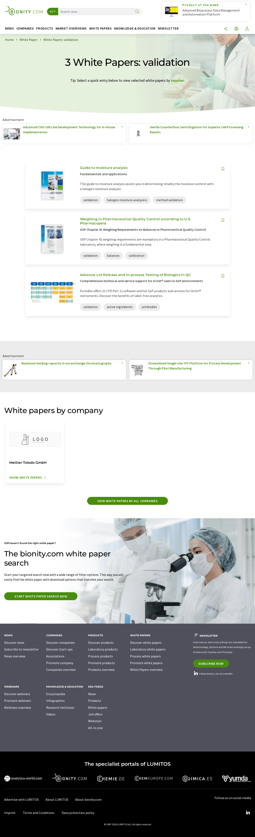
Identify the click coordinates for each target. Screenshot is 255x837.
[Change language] (236, 29)
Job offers (95, 714)
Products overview (101, 669)
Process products (100, 656)
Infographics (55, 700)
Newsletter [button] (168, 28)
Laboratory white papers (148, 649)
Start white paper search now (40, 596)
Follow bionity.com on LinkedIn (213, 673)
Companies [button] (25, 28)
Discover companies (60, 642)
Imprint (10, 813)
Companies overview (61, 669)
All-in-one (95, 728)
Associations (55, 656)
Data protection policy (78, 813)
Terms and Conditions (38, 813)
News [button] (9, 28)
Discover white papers (146, 642)
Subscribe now (211, 663)
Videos (50, 714)
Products (94, 700)
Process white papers (145, 656)
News (92, 694)
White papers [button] (100, 28)
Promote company (59, 663)
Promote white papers (146, 663)
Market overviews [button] (71, 28)
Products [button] (44, 28)
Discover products (101, 642)
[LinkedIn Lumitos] (248, 813)
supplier (177, 80)
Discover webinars (17, 694)
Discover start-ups (59, 649)
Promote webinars (17, 700)
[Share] (226, 29)
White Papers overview (146, 669)
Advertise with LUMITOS (21, 799)
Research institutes (60, 707)
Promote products (101, 663)
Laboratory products (103, 649)
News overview (14, 656)
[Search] (137, 11)
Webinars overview (17, 707)
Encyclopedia (55, 694)
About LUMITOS (57, 799)
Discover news (14, 642)
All (51, 11)
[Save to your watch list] (223, 169)
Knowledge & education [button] (135, 28)
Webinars (95, 721)
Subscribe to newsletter (21, 649)
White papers (97, 707)
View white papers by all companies (127, 501)
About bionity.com (88, 799)
